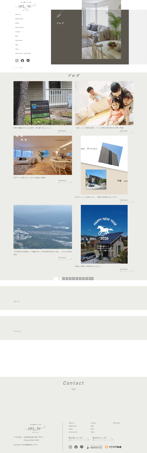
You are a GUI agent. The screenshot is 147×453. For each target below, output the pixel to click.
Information (18, 40)
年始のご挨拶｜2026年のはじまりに (88, 266)
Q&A (16, 45)
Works (17, 23)
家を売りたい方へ (100, 438)
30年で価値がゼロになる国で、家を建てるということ (33, 128)
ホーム (15, 67)
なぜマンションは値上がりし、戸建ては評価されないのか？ (96, 197)
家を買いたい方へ (76, 438)
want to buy (27, 53)
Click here (62, 131)
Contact (17, 32)
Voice (16, 49)
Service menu (19, 27)
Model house (19, 19)
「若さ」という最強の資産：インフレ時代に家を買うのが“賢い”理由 (99, 128)
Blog (16, 36)
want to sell (18, 53)
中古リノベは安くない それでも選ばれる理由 (29, 178)
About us (17, 14)
